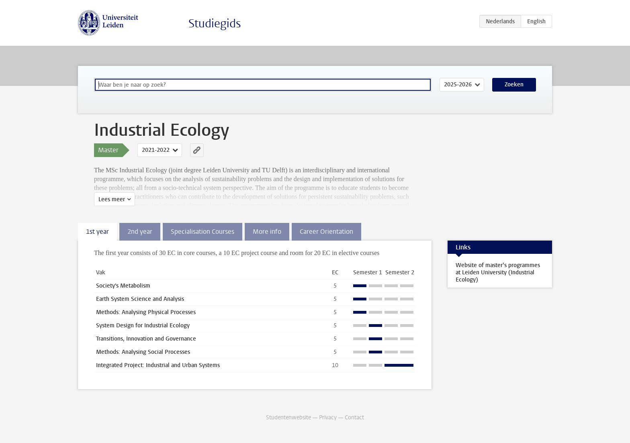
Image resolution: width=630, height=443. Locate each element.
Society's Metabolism (123, 286)
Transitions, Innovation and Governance (146, 339)
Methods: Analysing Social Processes (143, 352)
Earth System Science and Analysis (140, 299)
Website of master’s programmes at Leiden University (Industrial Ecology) (498, 272)
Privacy (328, 417)
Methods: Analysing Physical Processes (146, 312)
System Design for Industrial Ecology (143, 325)
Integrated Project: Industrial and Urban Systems (158, 365)
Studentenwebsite (288, 417)
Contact (354, 417)
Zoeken (514, 84)
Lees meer (111, 199)
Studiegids (214, 23)
